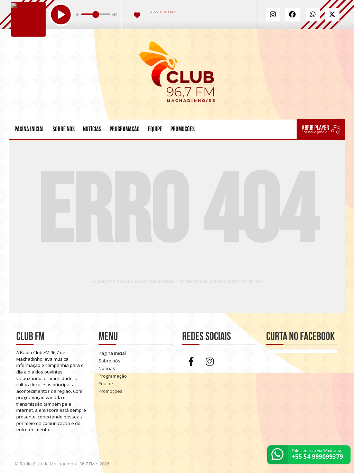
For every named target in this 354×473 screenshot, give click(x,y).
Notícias (92, 129)
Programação (125, 129)
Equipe (155, 129)
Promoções (182, 129)
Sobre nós (64, 129)
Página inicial (29, 129)
